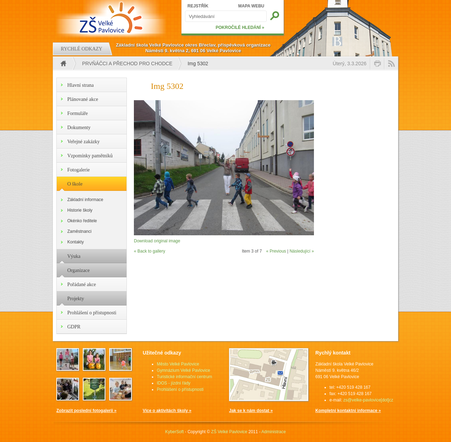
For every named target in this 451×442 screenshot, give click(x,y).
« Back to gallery (149, 251)
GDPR (73, 326)
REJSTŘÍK (197, 6)
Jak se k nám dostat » (251, 410)
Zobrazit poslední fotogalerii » (86, 410)
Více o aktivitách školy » (167, 410)
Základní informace (85, 199)
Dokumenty (79, 127)
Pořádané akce (81, 284)
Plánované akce (82, 99)
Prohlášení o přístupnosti (91, 312)
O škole (74, 184)
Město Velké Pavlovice (178, 364)
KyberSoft (174, 431)
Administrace (273, 431)
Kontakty (75, 242)
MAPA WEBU (251, 6)
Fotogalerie (78, 169)
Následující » (302, 251)
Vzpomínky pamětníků (90, 155)
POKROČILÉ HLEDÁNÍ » (240, 27)
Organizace (78, 270)
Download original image (157, 240)
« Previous (276, 251)
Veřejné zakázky (83, 141)
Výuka (73, 256)
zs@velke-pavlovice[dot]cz (368, 400)
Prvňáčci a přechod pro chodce (127, 63)
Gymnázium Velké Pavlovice (183, 370)
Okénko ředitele (82, 220)
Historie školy (79, 210)
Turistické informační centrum (184, 376)
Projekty (75, 298)
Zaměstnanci (79, 231)
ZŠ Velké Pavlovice (229, 431)
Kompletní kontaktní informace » (348, 410)
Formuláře (77, 113)
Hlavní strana (80, 85)
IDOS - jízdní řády (173, 383)
